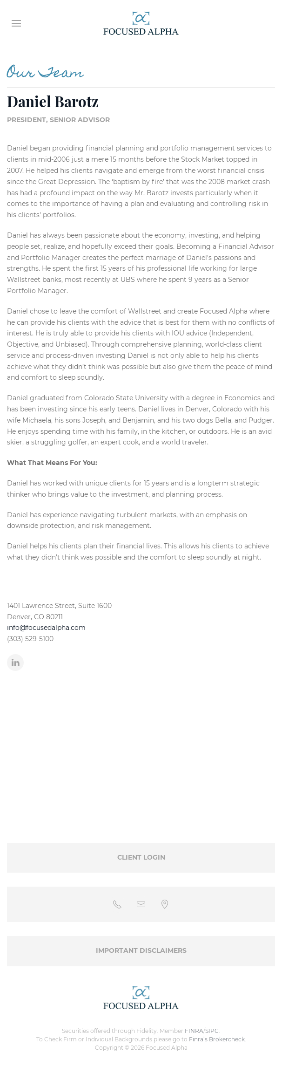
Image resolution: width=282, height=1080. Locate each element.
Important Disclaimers (141, 950)
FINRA (194, 1030)
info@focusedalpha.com (46, 627)
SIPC (212, 1030)
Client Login (141, 857)
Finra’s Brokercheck (217, 1039)
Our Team (45, 74)
